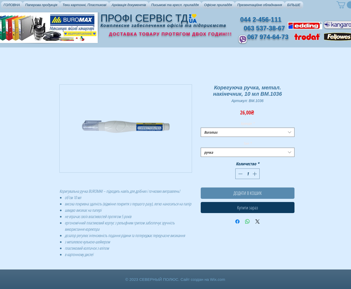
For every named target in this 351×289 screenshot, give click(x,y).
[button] (41, 5)
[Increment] (255, 174)
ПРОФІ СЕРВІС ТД (144, 18)
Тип (247, 143)
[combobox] (247, 132)
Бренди (248, 123)
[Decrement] (240, 174)
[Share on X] (257, 221)
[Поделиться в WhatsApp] (247, 221)
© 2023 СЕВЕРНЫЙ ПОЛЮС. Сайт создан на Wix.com (175, 279)
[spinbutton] (247, 174)
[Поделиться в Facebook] (237, 221)
